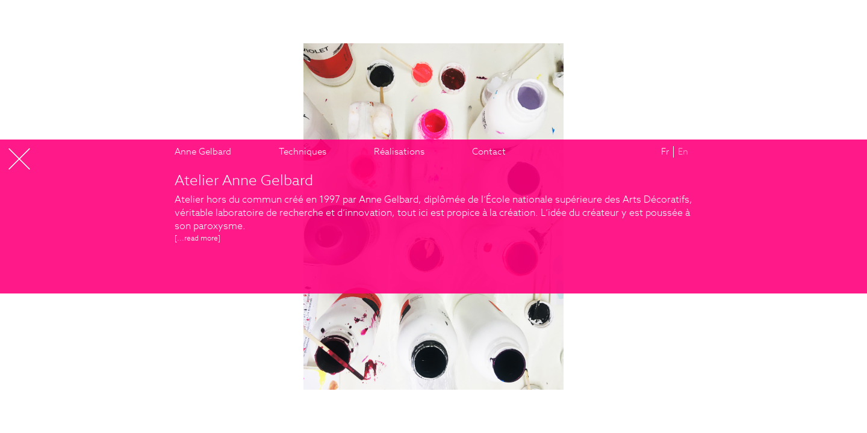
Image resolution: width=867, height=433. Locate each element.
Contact (489, 151)
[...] (197, 238)
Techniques (302, 151)
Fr (665, 151)
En (683, 151)
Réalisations (399, 151)
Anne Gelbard (203, 151)
